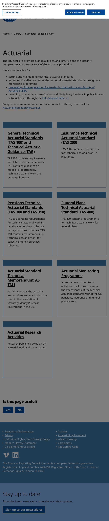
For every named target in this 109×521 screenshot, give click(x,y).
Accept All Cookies (75, 9)
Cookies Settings (11, 9)
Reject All (96, 9)
